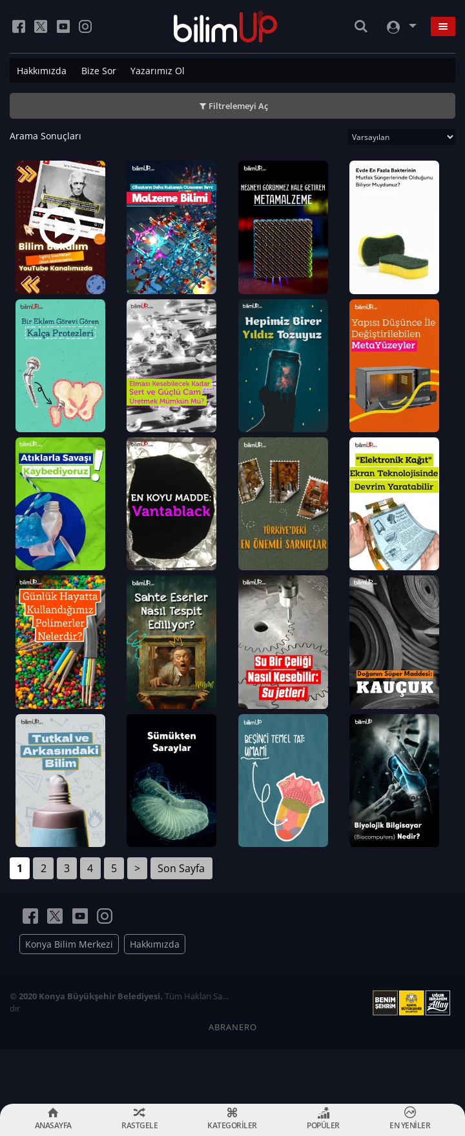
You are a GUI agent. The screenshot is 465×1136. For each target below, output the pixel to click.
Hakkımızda (42, 71)
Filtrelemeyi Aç (238, 106)
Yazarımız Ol (157, 71)
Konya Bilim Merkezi (69, 999)
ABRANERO (233, 1082)
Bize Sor (98, 71)
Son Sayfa (181, 923)
